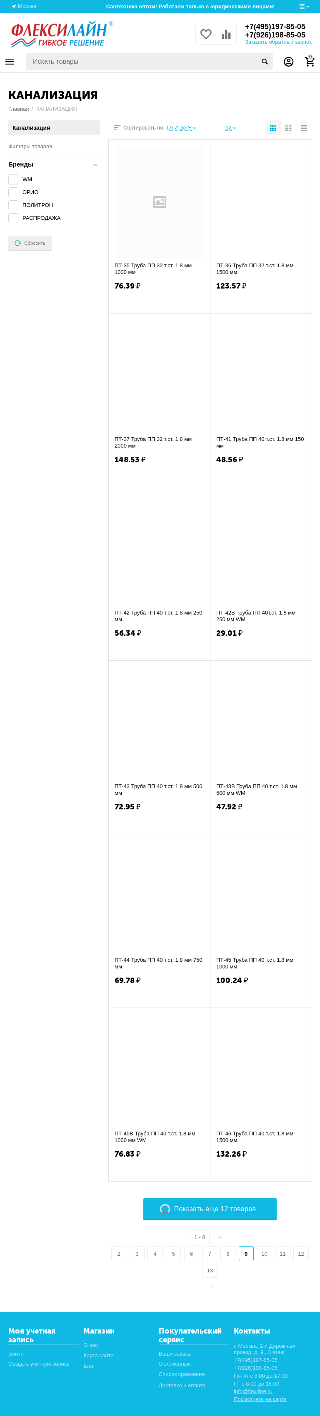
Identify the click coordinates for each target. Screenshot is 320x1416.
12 (301, 1254)
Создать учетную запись (39, 1364)
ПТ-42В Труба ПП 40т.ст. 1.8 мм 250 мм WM (255, 616)
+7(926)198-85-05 (275, 35)
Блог (89, 1366)
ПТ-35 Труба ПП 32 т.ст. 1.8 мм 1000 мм (153, 268)
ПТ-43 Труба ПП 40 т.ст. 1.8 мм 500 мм (158, 789)
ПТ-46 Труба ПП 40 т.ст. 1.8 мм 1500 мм (254, 1136)
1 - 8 (199, 1237)
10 (264, 1254)
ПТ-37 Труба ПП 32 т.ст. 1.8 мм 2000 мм (153, 442)
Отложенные (175, 1364)
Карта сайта (98, 1355)
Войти (15, 1354)
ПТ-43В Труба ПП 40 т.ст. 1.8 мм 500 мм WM (256, 789)
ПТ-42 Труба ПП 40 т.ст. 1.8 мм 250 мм (158, 616)
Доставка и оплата (182, 1385)
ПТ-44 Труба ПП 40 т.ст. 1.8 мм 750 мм (158, 963)
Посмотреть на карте (260, 1399)
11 (282, 1254)
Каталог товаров (10, 61)
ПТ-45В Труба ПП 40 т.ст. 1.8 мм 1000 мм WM (155, 1136)
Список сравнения (182, 1374)
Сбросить (30, 243)
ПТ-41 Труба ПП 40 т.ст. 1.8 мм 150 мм (260, 442)
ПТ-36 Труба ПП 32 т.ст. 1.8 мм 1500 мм (254, 268)
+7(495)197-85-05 (275, 26)
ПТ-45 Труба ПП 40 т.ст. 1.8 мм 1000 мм (254, 963)
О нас (90, 1345)
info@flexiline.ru (253, 1391)
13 (210, 1270)
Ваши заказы (175, 1354)
